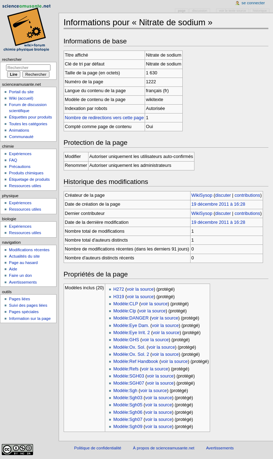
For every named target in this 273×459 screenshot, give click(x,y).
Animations (19, 130)
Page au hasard (23, 262)
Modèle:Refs (126, 368)
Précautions (19, 166)
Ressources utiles (25, 186)
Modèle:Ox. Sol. (129, 347)
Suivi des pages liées (28, 305)
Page (182, 10)
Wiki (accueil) (21, 98)
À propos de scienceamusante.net (163, 448)
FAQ (13, 160)
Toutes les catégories (28, 124)
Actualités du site (24, 256)
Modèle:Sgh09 (128, 426)
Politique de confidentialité (97, 448)
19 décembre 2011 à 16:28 (218, 204)
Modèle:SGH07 (128, 383)
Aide (13, 269)
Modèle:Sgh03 (128, 397)
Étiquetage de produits (29, 179)
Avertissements (23, 282)
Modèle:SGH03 (128, 376)
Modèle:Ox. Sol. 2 (131, 354)
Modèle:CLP (125, 303)
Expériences (20, 154)
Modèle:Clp (124, 310)
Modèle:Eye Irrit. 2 (131, 332)
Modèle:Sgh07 (128, 419)
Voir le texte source (232, 10)
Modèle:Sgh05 (128, 404)
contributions (247, 195)
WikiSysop (201, 195)
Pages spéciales (23, 312)
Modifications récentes (29, 250)
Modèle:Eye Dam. (131, 325)
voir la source (140, 289)
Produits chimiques (26, 173)
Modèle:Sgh (125, 390)
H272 (118, 289)
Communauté (21, 136)
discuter (223, 195)
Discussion (199, 10)
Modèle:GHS (126, 339)
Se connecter (253, 3)
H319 (118, 296)
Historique (260, 10)
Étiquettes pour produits (30, 117)
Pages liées (19, 299)
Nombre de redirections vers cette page (104, 117)
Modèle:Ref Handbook (135, 361)
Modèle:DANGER (131, 318)
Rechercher (12, 59)
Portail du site (21, 92)
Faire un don (20, 275)
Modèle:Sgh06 (128, 412)
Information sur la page (29, 318)
